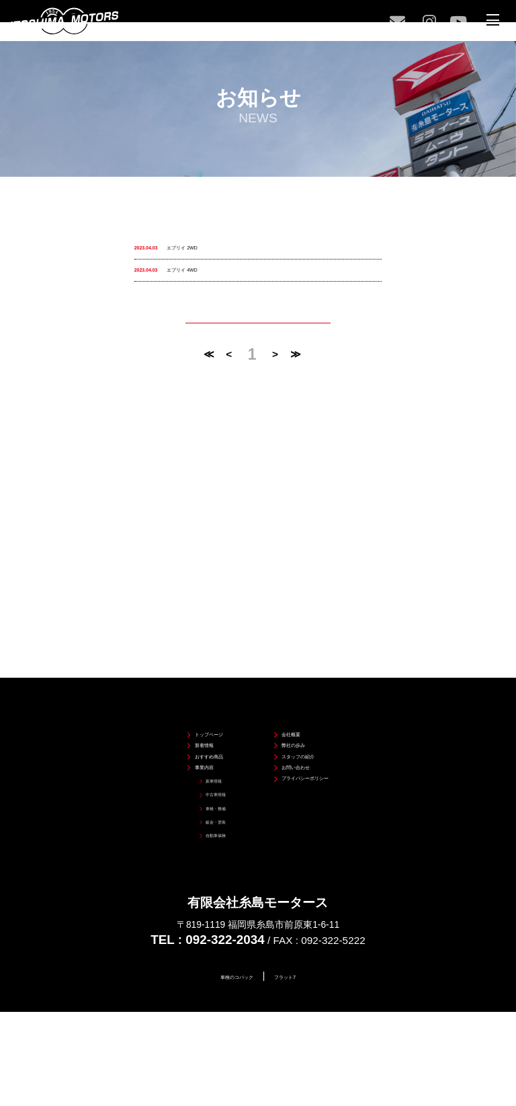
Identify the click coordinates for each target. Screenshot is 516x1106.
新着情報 (176, 686)
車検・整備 (187, 790)
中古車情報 (187, 770)
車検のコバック (226, 976)
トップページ (185, 666)
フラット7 (301, 976)
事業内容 (176, 728)
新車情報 (183, 749)
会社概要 (287, 666)
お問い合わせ (296, 728)
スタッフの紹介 (300, 707)
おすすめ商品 (185, 707)
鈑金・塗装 (187, 811)
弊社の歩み (291, 686)
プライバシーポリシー (313, 748)
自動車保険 (187, 831)
